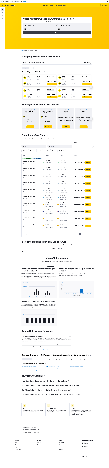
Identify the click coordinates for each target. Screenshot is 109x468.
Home (22, 50)
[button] (107, 1)
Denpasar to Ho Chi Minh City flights (30, 370)
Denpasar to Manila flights (75, 368)
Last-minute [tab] (43, 68)
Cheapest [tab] (25, 68)
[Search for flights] (2, 9)
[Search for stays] (2, 12)
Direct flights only (50, 21)
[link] (30, 126)
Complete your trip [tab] (38, 359)
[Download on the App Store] (85, 448)
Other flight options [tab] (72, 359)
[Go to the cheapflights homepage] (10, 5)
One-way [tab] (51, 68)
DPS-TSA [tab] (60, 248)
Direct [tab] (36, 68)
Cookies (24, 1)
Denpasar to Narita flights (28, 368)
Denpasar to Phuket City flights (76, 366)
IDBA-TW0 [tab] (51, 265)
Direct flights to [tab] (49, 359)
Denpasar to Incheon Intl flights (52, 366)
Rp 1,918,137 (65, 18)
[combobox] (26, 21)
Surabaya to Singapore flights (52, 368)
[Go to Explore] (2, 18)
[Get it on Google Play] (85, 444)
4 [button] (88, 234)
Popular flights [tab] (82, 359)
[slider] (93, 147)
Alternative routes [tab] (27, 359)
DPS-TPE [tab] (54, 248)
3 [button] (85, 234)
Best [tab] (31, 68)
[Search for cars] (2, 15)
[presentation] (73, 19)
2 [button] (82, 234)
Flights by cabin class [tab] (60, 359)
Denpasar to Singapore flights (29, 366)
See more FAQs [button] (46, 349)
